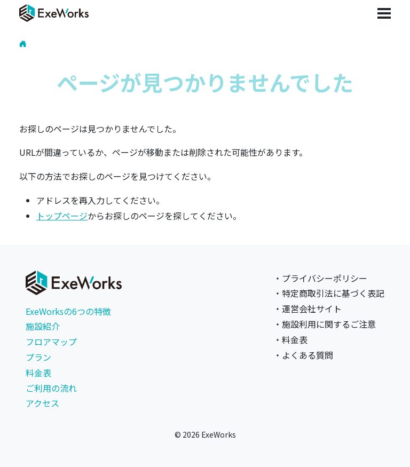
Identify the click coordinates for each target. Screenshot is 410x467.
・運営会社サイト (307, 308)
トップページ (62, 215)
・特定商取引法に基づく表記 (328, 293)
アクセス (42, 403)
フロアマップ (51, 341)
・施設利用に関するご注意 (324, 324)
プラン (38, 357)
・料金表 (290, 339)
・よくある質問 (303, 355)
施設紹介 (43, 326)
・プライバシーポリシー (320, 278)
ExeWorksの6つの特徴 (68, 311)
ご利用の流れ (51, 388)
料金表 (38, 372)
